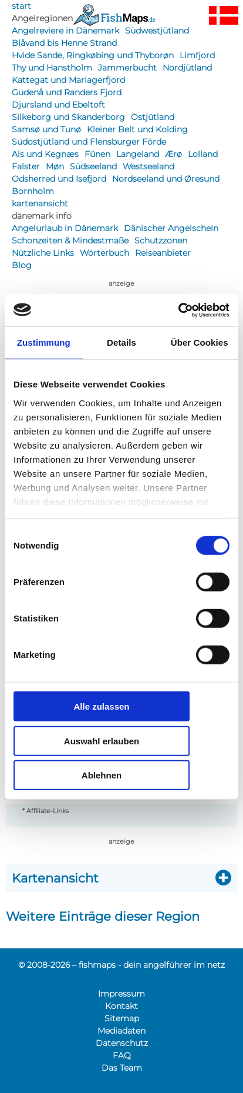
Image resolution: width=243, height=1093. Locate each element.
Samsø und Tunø (46, 129)
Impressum (121, 993)
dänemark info (42, 215)
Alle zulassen (101, 706)
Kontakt (121, 1006)
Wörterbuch (104, 253)
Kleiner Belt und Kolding (137, 129)
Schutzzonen (160, 240)
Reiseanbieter (163, 253)
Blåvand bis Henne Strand (64, 43)
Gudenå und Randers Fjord (67, 92)
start (21, 6)
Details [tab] (121, 342)
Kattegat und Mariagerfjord (68, 80)
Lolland (203, 154)
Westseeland (148, 166)
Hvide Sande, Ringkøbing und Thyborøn (93, 55)
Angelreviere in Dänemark (65, 30)
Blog (22, 265)
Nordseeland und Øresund (166, 178)
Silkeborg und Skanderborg (68, 117)
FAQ (122, 1055)
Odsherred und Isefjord (59, 178)
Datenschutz (122, 1043)
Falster (26, 166)
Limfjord (197, 55)
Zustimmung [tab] (43, 342)
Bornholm (33, 191)
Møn (55, 166)
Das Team (122, 1067)
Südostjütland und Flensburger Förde (89, 141)
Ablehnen (102, 775)
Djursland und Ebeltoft (58, 104)
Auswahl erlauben (101, 741)
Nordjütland (187, 67)
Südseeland (93, 166)
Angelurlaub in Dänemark (65, 228)
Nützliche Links (43, 253)
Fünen (97, 154)
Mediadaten (121, 1030)
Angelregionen (42, 18)
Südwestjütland (157, 30)
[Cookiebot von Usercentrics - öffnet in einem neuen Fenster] (178, 309)
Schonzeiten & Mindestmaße (70, 240)
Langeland (137, 154)
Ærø (173, 154)
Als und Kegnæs (45, 154)
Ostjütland (152, 117)
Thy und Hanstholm (52, 67)
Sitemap (121, 1018)
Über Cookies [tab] (199, 342)
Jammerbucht (127, 67)
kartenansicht (40, 203)
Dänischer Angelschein (171, 228)
